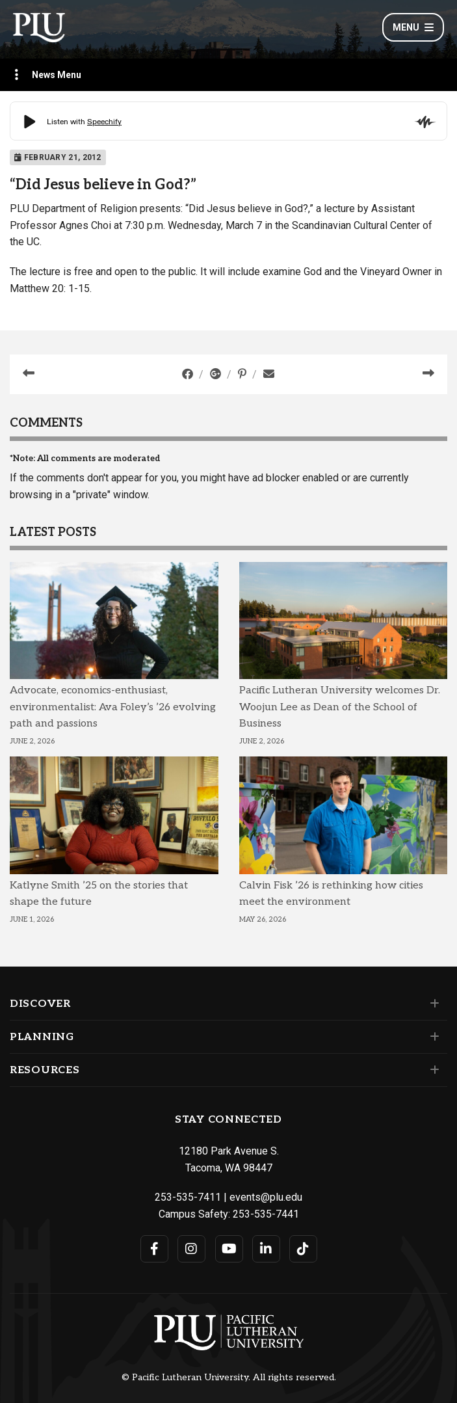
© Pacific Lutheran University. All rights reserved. (229, 1377)
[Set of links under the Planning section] (432, 1037)
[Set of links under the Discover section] (432, 1003)
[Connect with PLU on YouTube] (229, 1249)
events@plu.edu (265, 1197)
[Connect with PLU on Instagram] (191, 1249)
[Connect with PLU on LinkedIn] (266, 1249)
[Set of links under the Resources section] (432, 1070)
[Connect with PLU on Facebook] (154, 1249)
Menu (413, 27)
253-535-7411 (188, 1197)
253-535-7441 (266, 1214)
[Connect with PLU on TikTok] (303, 1249)
